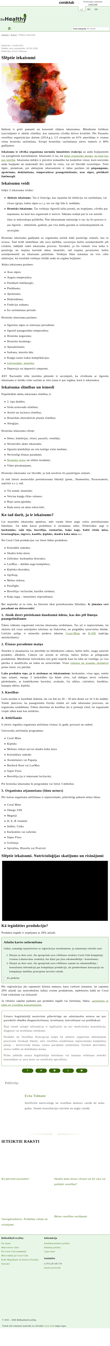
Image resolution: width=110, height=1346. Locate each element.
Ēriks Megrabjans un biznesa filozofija (20, 1260)
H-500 (92, 633)
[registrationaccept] (5, 978)
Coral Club (93, 4)
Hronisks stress (16, 460)
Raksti (14, 35)
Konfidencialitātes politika (57, 1243)
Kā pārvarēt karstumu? (15, 1178)
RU (89, 9)
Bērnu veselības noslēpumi (70, 1216)
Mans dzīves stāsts (10, 1247)
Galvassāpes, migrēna (20, 363)
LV (81, 9)
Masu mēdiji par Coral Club (14, 1255)
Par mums (6, 1243)
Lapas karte (49, 1251)
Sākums (5, 35)
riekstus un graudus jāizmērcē (89, 663)
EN (96, 9)
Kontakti (5, 1264)
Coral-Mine (73, 633)
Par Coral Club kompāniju (13, 1251)
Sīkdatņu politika (52, 1247)
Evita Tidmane (35, 1096)
